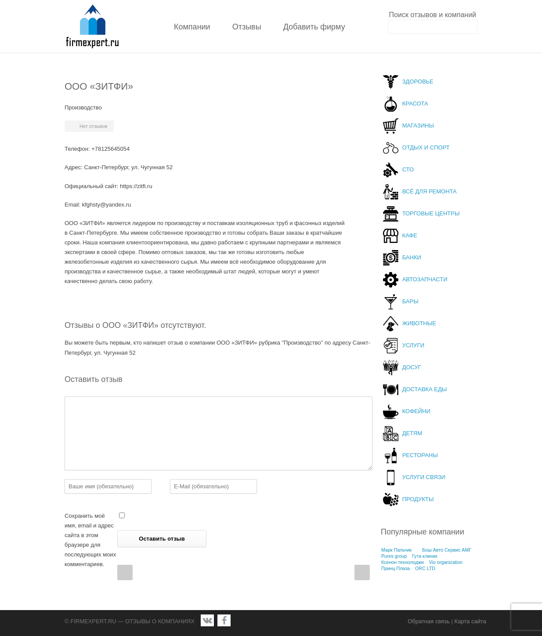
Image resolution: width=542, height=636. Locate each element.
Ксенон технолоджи (402, 562)
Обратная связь (429, 621)
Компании (192, 26)
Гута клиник (424, 556)
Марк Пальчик (396, 549)
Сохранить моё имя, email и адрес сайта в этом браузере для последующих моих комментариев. (90, 539)
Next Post (362, 572)
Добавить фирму (314, 26)
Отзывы (246, 26)
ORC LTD (425, 568)
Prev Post (125, 572)
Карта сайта (470, 621)
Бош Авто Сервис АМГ (446, 549)
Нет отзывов (93, 126)
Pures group (394, 556)
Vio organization (446, 562)
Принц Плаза (395, 568)
